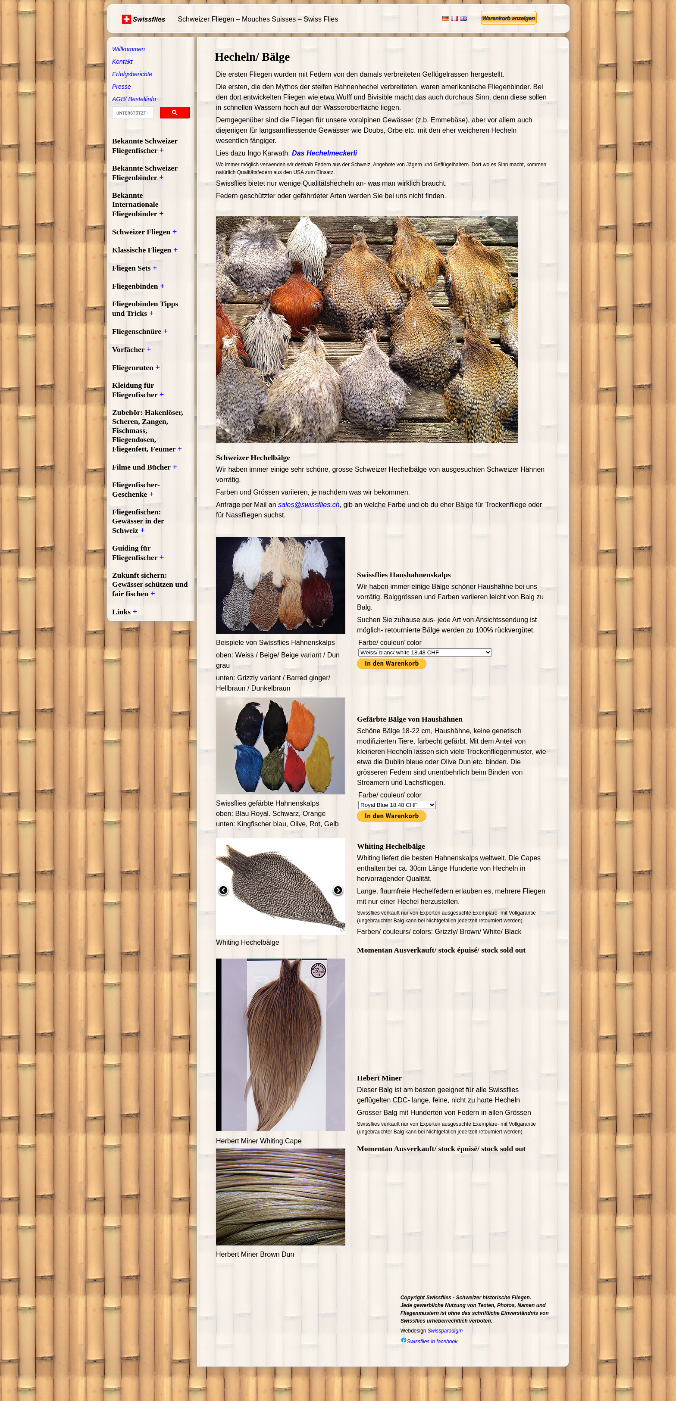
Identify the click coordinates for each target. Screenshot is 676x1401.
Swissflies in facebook (429, 1342)
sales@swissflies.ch (309, 504)
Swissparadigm (445, 1331)
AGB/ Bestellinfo (134, 99)
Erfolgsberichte (132, 74)
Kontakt (122, 61)
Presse (121, 86)
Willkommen (128, 49)
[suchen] (132, 113)
